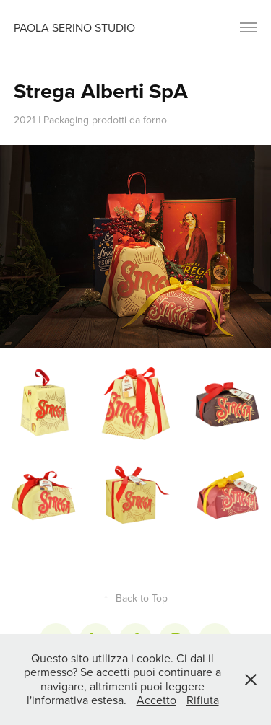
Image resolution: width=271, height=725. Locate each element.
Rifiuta (202, 700)
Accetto (156, 700)
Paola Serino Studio (74, 27)
